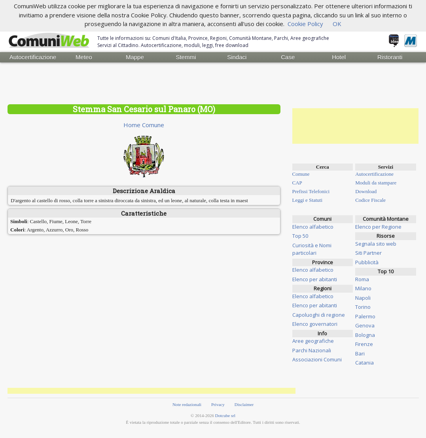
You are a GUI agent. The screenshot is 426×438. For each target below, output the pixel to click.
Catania (364, 362)
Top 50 (300, 235)
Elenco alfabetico (312, 226)
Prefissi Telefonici (311, 191)
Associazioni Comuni (317, 359)
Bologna (365, 334)
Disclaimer (244, 404)
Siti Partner (368, 252)
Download (366, 191)
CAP (297, 183)
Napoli (363, 297)
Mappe (135, 57)
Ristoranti (389, 57)
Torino (363, 306)
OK (337, 24)
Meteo (84, 57)
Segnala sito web (375, 243)
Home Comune (143, 125)
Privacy (218, 404)
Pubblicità (367, 262)
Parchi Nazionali (311, 350)
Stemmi (186, 57)
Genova (365, 325)
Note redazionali (186, 404)
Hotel (339, 57)
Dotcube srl (225, 415)
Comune (301, 174)
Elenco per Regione (378, 226)
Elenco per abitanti (314, 279)
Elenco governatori (314, 323)
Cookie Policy (305, 24)
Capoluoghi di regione (318, 314)
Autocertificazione (32, 57)
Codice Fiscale (370, 200)
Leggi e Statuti (307, 200)
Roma (362, 279)
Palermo (365, 316)
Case (288, 57)
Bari (360, 353)
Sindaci (236, 57)
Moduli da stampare (375, 183)
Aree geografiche (313, 340)
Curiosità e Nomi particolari (311, 249)
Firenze (364, 344)
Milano (363, 288)
